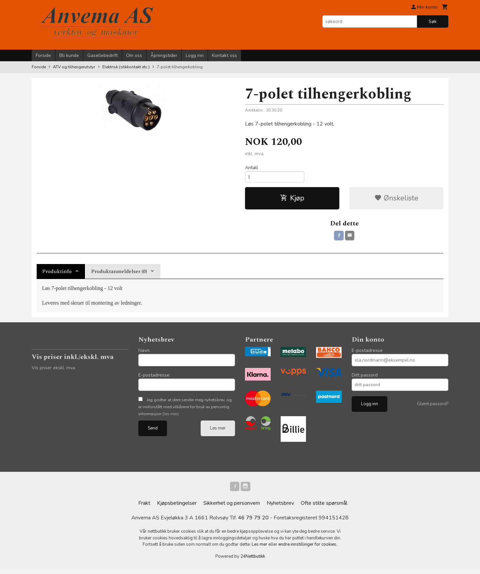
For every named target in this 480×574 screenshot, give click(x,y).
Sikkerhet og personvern (231, 507)
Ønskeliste (396, 200)
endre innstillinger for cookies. (307, 549)
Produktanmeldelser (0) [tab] (119, 274)
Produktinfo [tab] (57, 274)
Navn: (144, 353)
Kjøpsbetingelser (177, 507)
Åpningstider (163, 55)
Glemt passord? (432, 407)
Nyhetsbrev (280, 507)
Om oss (134, 55)
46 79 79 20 (253, 522)
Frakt (144, 507)
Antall (251, 167)
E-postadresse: (154, 378)
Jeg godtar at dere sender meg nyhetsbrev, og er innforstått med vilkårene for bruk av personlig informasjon (185, 409)
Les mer (218, 431)
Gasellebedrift (102, 55)
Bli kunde (69, 55)
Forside (43, 55)
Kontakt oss (224, 55)
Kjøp (292, 200)
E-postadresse (367, 353)
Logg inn (195, 55)
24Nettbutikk (252, 560)
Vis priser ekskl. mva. (54, 370)
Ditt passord (365, 378)
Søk (433, 21)
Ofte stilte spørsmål (324, 507)
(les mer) (170, 416)
